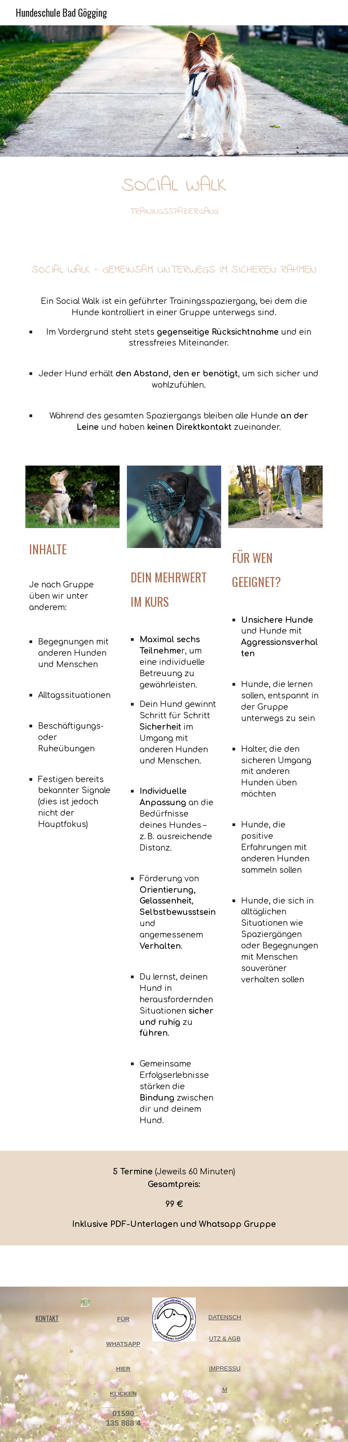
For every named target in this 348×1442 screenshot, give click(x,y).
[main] (173, 193)
